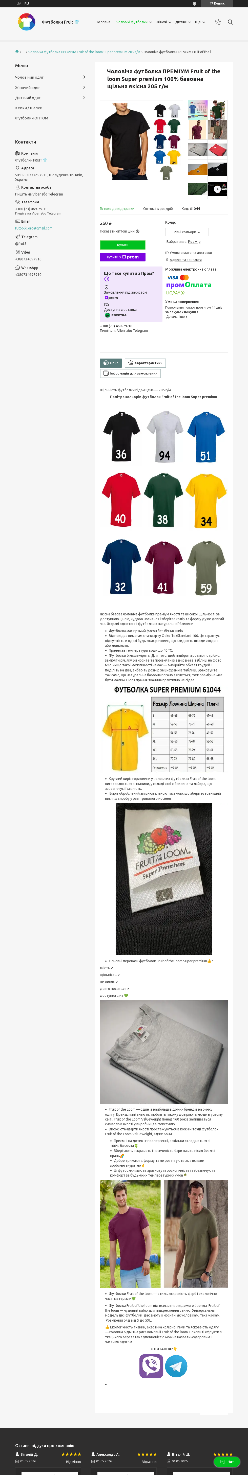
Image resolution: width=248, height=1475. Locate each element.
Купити (123, 245)
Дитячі (181, 22)
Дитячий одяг (27, 98)
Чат (227, 1462)
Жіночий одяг (27, 87)
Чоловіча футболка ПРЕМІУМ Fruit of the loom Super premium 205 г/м (84, 52)
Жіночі (161, 22)
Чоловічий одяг (29, 77)
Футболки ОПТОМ (31, 118)
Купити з (122, 257)
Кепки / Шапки (28, 108)
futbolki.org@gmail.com (33, 228)
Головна (103, 22)
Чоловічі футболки (132, 22)
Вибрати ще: (183, 242)
